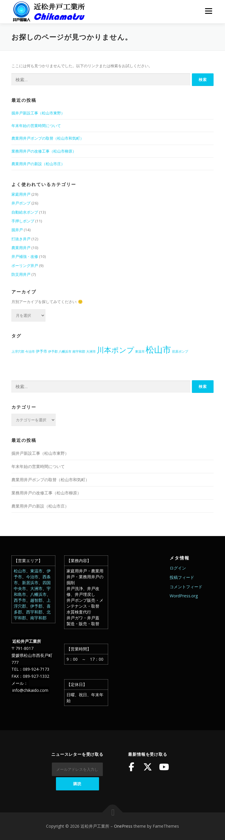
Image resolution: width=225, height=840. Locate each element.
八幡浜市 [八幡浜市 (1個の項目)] (65, 351)
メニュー (208, 10)
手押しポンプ (22, 221)
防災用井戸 (20, 274)
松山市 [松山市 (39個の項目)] (158, 349)
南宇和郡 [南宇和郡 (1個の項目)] (78, 351)
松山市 (20, 571)
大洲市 (36, 588)
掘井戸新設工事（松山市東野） (38, 113)
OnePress (123, 826)
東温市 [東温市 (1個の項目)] (140, 351)
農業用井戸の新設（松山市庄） (38, 163)
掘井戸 (17, 229)
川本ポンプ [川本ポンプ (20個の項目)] (115, 350)
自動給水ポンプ (24, 212)
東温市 (36, 571)
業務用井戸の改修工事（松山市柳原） (43, 151)
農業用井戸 (20, 247)
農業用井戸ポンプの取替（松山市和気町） (47, 138)
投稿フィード (182, 577)
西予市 (20, 600)
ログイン (178, 568)
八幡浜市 (38, 594)
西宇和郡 (34, 612)
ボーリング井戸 (24, 265)
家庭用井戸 (20, 194)
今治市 (32, 576)
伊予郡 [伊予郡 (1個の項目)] (53, 351)
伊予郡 (36, 606)
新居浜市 (30, 582)
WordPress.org (184, 596)
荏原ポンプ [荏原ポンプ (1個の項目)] (180, 351)
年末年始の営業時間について (36, 125)
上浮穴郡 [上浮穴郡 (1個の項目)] (17, 351)
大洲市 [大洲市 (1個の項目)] (91, 351)
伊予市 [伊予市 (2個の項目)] (41, 351)
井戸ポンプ (20, 203)
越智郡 (36, 600)
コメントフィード (186, 586)
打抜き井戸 (20, 238)
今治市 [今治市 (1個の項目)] (30, 351)
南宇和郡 (38, 618)
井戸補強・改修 (24, 256)
